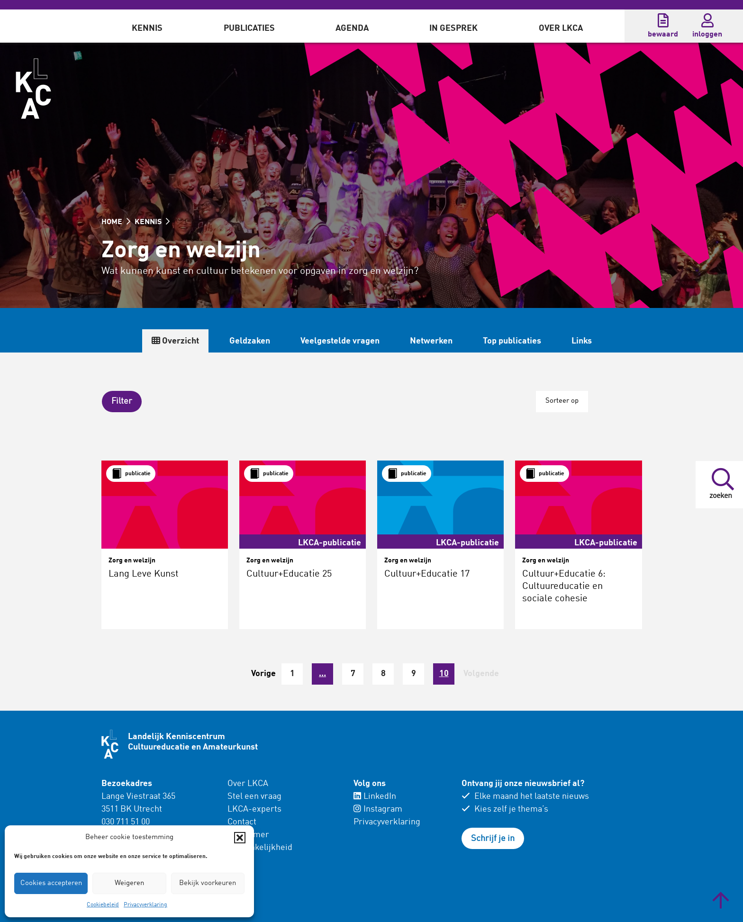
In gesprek (453, 28)
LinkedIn (374, 796)
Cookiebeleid (103, 905)
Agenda (352, 28)
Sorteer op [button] (561, 401)
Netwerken (430, 341)
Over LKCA (561, 28)
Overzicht (175, 340)
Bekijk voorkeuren (207, 883)
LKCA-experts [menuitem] (254, 808)
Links (581, 341)
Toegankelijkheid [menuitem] (259, 847)
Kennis (147, 28)
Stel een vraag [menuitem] (254, 796)
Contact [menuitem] (241, 821)
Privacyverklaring (145, 905)
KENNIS (152, 222)
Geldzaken (249, 341)
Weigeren (129, 883)
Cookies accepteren (51, 883)
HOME (115, 222)
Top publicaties (511, 341)
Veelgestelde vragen (339, 341)
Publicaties (249, 28)
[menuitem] (147, 26)
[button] (240, 837)
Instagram (377, 808)
